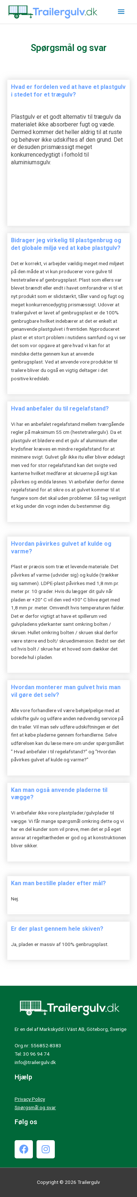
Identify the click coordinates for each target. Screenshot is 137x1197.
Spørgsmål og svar (35, 1107)
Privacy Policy (30, 1099)
